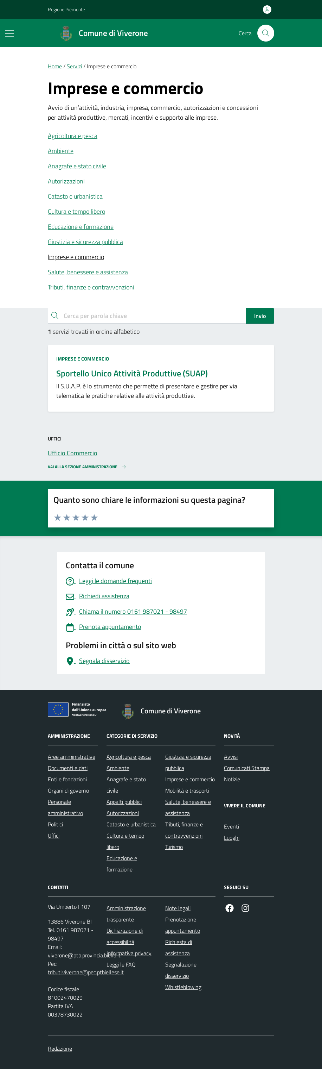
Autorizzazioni (66, 181)
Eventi (231, 826)
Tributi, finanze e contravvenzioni (91, 287)
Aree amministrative (71, 756)
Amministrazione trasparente (126, 914)
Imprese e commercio (76, 257)
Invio (260, 316)
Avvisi (231, 756)
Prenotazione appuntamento (182, 925)
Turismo (174, 847)
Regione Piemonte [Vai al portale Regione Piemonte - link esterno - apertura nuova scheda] (66, 9)
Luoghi (231, 837)
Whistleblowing (183, 987)
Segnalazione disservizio (181, 970)
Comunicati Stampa (247, 768)
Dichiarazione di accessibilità (125, 936)
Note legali (178, 908)
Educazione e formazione (81, 226)
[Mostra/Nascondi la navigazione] (9, 33)
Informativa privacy (129, 953)
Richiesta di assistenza (178, 947)
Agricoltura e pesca (72, 135)
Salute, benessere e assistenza (88, 272)
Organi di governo (68, 790)
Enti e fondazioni (67, 779)
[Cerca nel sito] (265, 33)
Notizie (232, 779)
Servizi (74, 66)
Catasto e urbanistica (75, 196)
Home (55, 66)
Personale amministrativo (65, 807)
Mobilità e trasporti (187, 790)
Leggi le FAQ (121, 964)
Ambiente (60, 151)
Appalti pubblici (124, 802)
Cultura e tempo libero (76, 211)
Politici (55, 824)
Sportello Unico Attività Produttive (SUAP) (132, 373)
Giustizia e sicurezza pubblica (85, 241)
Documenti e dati (68, 768)
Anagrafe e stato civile (77, 166)
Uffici (53, 835)
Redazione (60, 1048)
